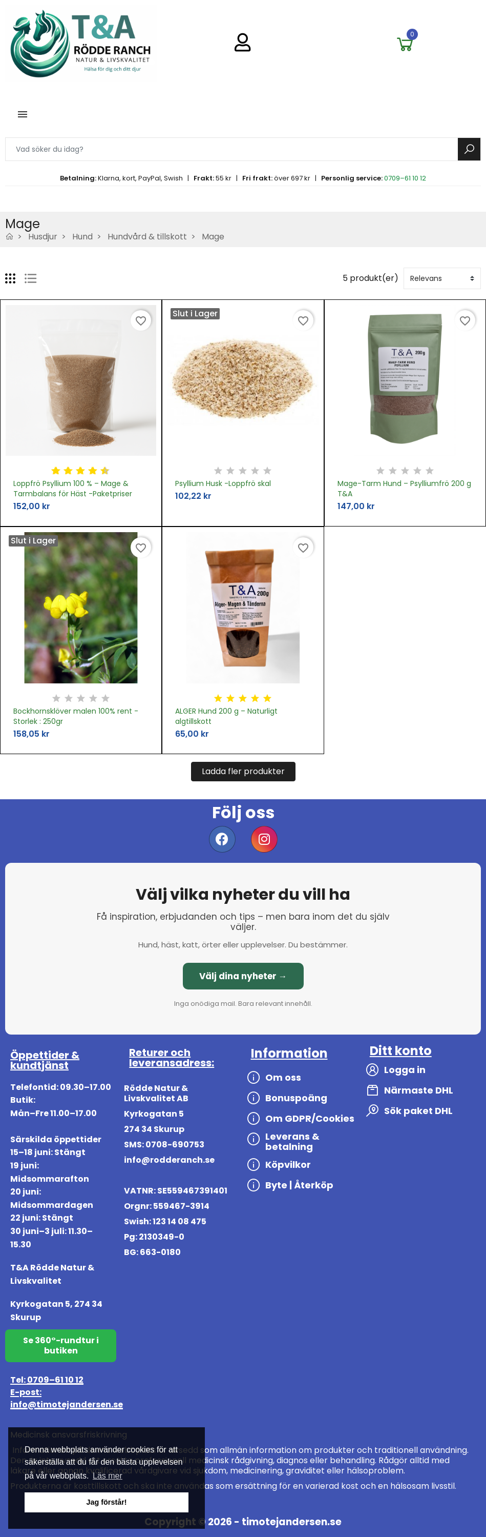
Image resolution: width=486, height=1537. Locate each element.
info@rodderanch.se (169, 1160)
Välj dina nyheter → (243, 976)
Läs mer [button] (107, 1475)
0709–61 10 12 (405, 178)
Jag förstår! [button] (106, 1502)
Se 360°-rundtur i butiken (61, 1345)
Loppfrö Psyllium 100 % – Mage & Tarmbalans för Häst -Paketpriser (72, 488)
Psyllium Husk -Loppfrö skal (223, 483)
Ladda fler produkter (243, 771)
